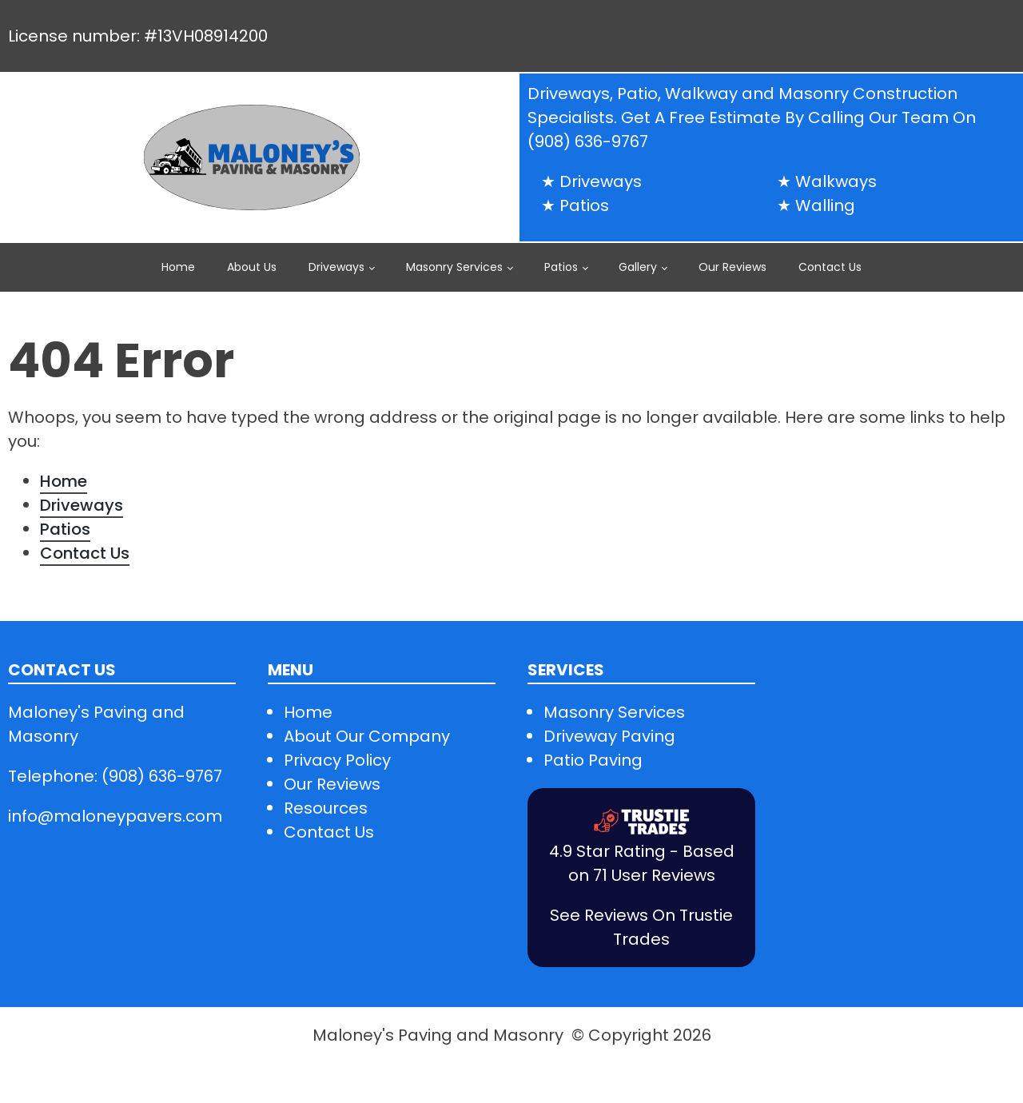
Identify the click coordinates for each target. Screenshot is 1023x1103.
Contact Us (830, 267)
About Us (252, 267)
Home (178, 267)
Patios (561, 267)
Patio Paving (593, 760)
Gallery (638, 267)
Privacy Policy (337, 760)
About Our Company (367, 736)
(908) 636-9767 (587, 141)
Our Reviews (732, 267)
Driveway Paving (609, 736)
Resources (326, 808)
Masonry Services (454, 267)
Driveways (336, 267)
